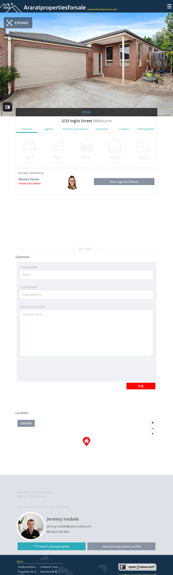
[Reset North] (153, 434)
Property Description (75, 129)
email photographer (54, 546)
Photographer (145, 129)
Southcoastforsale (28, 567)
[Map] (86, 446)
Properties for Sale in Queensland (37, 571)
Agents (48, 129)
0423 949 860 (60, 532)
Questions (101, 129)
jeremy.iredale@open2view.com (69, 526)
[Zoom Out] (153, 428)
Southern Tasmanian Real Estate (58, 567)
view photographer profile (121, 546)
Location (123, 129)
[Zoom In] (153, 423)
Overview (26, 129)
